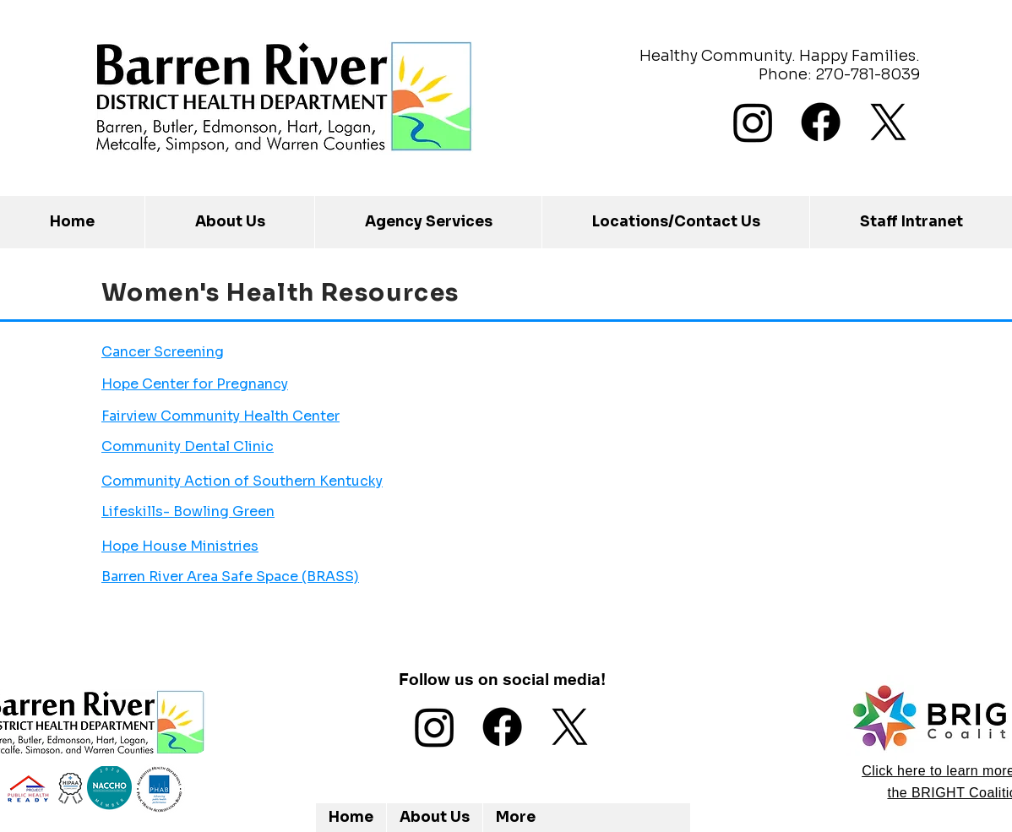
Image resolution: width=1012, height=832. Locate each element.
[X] (888, 122)
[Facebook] (820, 122)
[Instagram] (753, 122)
